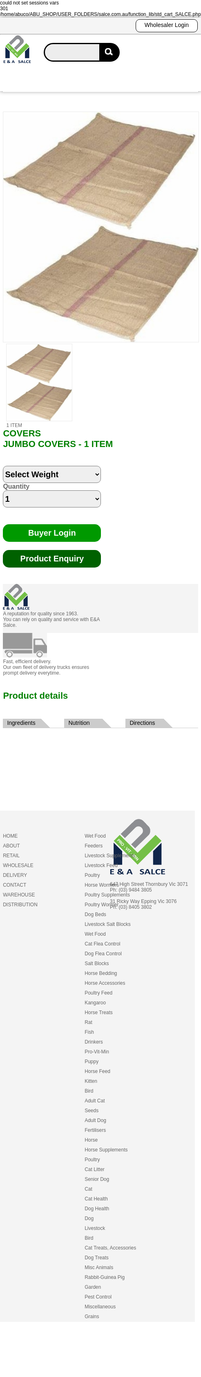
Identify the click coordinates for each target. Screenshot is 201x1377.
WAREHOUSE (19, 895)
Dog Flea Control (103, 954)
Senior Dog (97, 1179)
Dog (89, 1218)
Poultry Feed (98, 993)
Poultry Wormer (101, 905)
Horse (91, 1140)
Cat (88, 1189)
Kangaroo (95, 1003)
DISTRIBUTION (20, 905)
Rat (88, 1022)
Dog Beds (95, 914)
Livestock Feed (101, 865)
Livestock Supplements (110, 855)
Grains (92, 1316)
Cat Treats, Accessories (110, 1248)
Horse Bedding (101, 973)
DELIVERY (15, 875)
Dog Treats (97, 1258)
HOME (10, 836)
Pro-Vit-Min (97, 1052)
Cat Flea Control (102, 944)
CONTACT (14, 885)
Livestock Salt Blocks (108, 924)
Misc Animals (99, 1267)
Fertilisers (95, 1130)
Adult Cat (95, 1101)
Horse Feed (97, 1071)
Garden (93, 1287)
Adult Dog (95, 1120)
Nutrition (78, 723)
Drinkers (94, 1042)
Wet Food (95, 836)
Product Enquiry (52, 558)
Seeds (91, 1110)
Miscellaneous (100, 1307)
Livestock (95, 1228)
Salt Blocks (97, 963)
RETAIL (11, 855)
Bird (89, 1091)
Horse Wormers (102, 885)
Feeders (94, 846)
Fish (89, 1032)
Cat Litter (95, 1169)
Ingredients (21, 723)
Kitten (91, 1081)
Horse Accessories (105, 983)
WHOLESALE (18, 865)
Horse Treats (99, 1012)
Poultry (92, 875)
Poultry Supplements (107, 895)
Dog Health (97, 1209)
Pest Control (98, 1297)
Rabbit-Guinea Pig (105, 1277)
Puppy (91, 1061)
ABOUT (11, 846)
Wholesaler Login (167, 25)
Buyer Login (52, 532)
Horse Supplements (106, 1150)
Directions (142, 723)
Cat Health (96, 1199)
